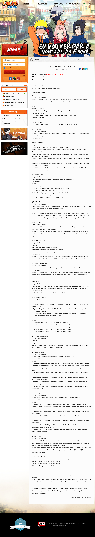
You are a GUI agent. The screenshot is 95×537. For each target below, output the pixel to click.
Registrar (23, 75)
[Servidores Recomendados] (25, 85)
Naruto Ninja (7, 123)
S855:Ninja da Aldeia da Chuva (12, 99)
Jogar (21, 89)
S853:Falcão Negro (9, 105)
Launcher (19, 121)
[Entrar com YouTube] (18, 78)
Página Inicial (84, 59)
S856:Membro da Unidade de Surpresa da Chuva (15, 95)
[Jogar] (14, 48)
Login (14, 72)
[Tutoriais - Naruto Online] (14, 140)
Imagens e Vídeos (8, 121)
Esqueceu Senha (21, 67)
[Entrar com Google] (14, 78)
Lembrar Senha (9, 68)
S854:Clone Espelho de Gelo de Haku (14, 102)
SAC (5, 118)
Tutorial (18, 118)
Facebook (6, 115)
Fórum (18, 115)
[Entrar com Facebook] (10, 78)
